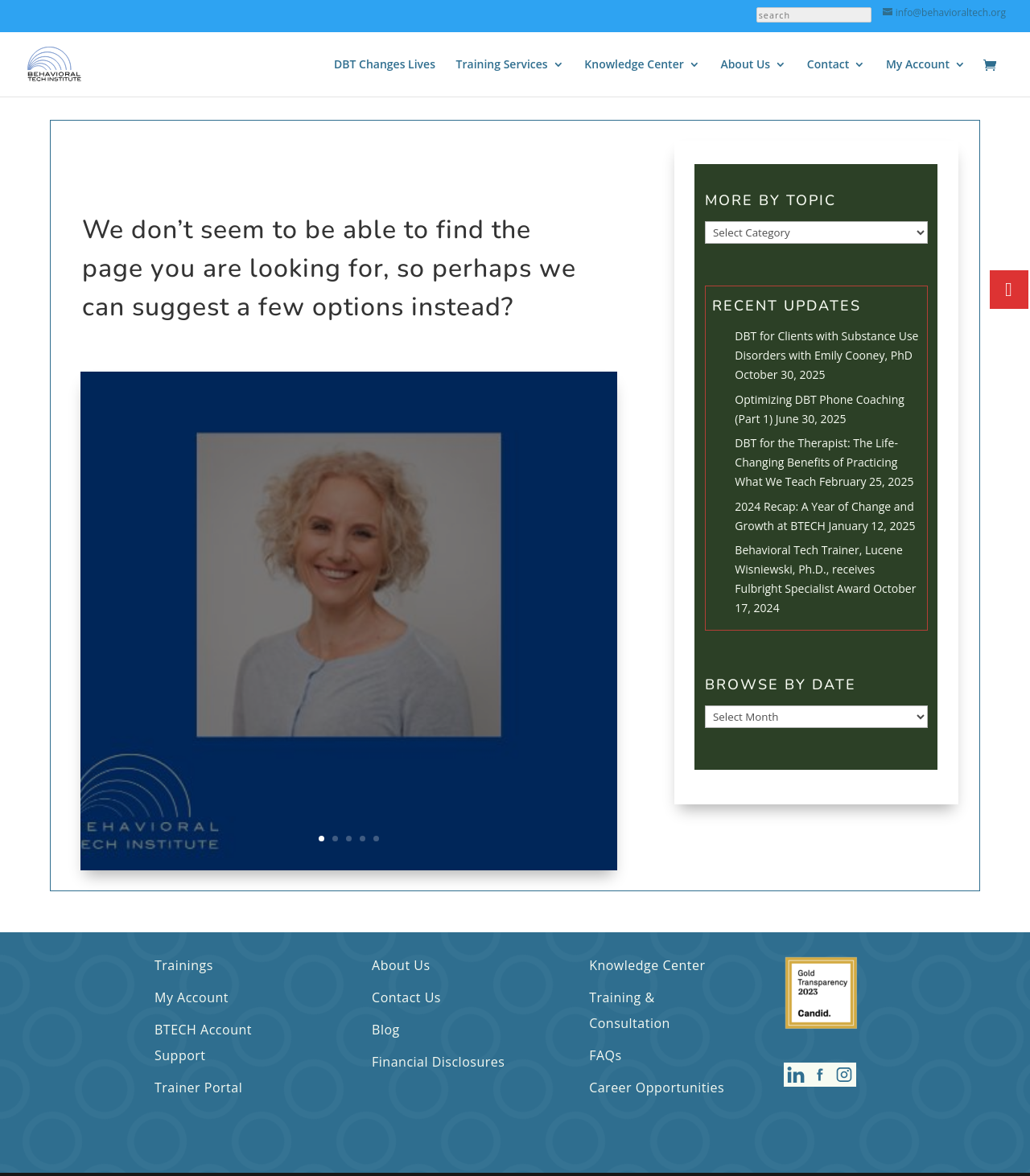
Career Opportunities (656, 1087)
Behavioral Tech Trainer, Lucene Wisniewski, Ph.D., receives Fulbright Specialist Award (818, 569)
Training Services (502, 65)
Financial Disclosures (438, 1062)
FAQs (605, 1055)
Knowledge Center (633, 65)
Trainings (183, 965)
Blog (386, 1029)
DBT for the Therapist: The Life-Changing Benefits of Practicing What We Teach (816, 462)
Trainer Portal (198, 1087)
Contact (828, 65)
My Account (918, 65)
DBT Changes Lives (384, 65)
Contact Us (406, 997)
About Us (745, 65)
